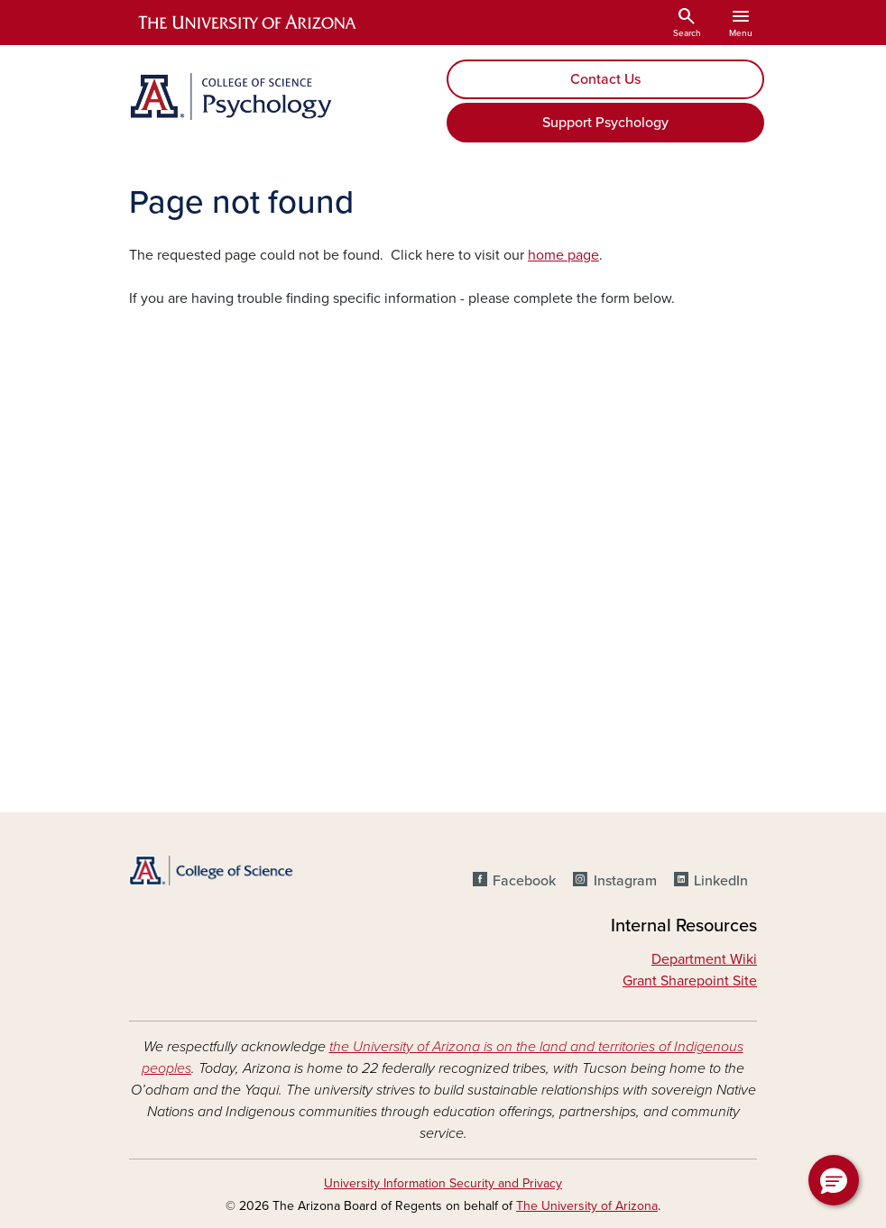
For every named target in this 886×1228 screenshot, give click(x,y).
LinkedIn (721, 881)
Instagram (625, 881)
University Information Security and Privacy (443, 1183)
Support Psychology (605, 123)
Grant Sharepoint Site (690, 981)
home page (563, 255)
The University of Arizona (587, 1206)
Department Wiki (704, 959)
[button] (833, 1180)
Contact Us (605, 79)
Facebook (524, 881)
